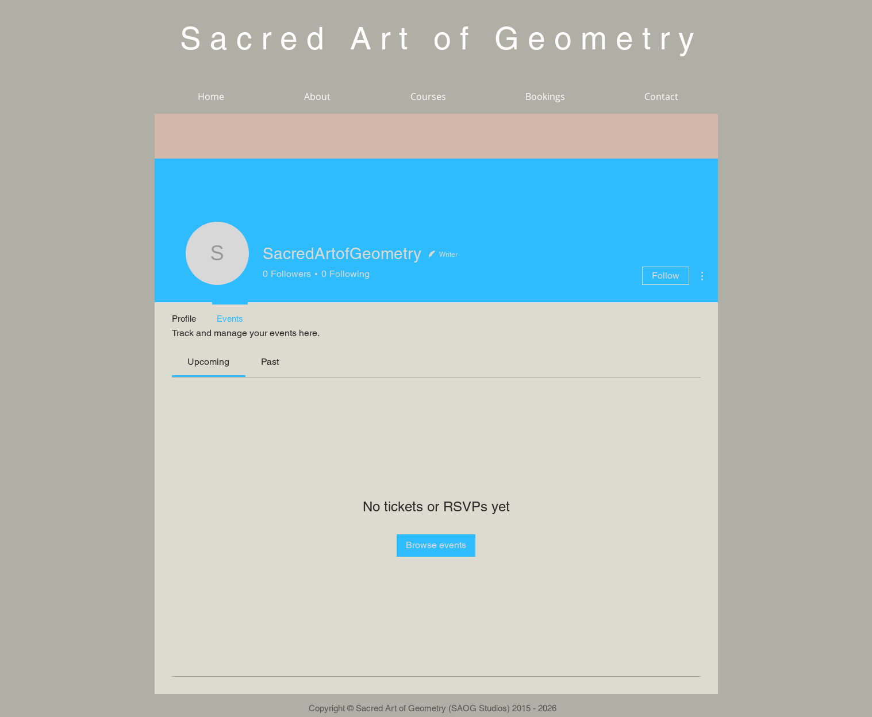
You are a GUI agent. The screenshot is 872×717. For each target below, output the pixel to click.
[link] (208, 361)
